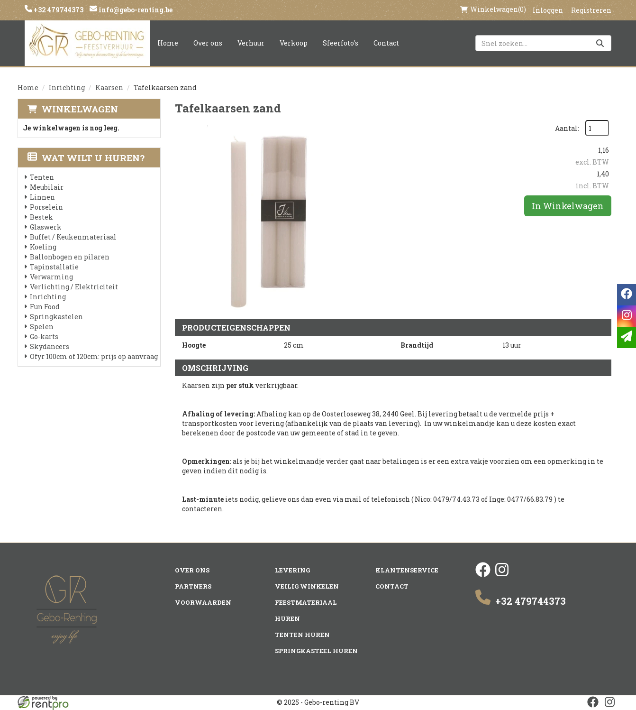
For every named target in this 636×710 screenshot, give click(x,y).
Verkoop (294, 42)
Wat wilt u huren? (86, 158)
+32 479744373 (57, 9)
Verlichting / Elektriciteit (74, 286)
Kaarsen (109, 87)
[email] (626, 337)
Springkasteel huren (316, 650)
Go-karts (44, 336)
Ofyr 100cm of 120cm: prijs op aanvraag (94, 356)
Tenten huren (302, 634)
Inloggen (548, 10)
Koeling (43, 246)
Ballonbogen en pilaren (69, 256)
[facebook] (483, 574)
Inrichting (67, 87)
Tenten (42, 177)
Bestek (41, 216)
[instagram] (501, 574)
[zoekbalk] (543, 43)
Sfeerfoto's (340, 42)
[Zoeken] (600, 43)
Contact (386, 42)
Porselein (46, 207)
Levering (292, 570)
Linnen (42, 197)
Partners (193, 586)
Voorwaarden (203, 602)
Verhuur (250, 42)
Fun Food (45, 306)
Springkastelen (56, 316)
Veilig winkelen (307, 586)
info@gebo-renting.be (135, 9)
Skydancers (49, 346)
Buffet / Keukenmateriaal (73, 236)
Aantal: (567, 128)
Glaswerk (46, 226)
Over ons (207, 42)
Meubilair (47, 187)
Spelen (42, 326)
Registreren (591, 10)
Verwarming (51, 276)
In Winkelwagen (568, 206)
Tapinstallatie (54, 266)
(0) (493, 9)
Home (167, 42)
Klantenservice (406, 570)
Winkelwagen (80, 109)
